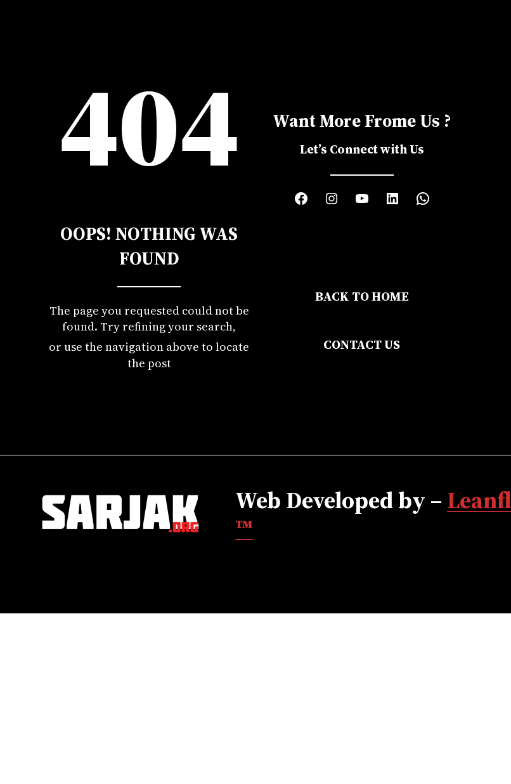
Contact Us (361, 344)
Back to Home (362, 296)
